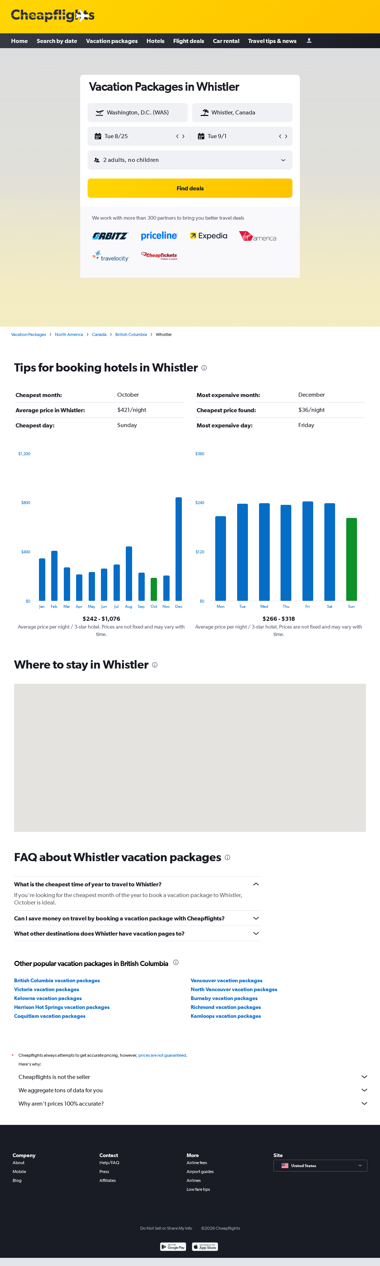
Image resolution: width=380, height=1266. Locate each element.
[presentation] (204, 367)
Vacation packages (112, 40)
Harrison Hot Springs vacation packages (61, 1007)
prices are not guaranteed (162, 1055)
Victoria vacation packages (46, 989)
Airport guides (200, 1171)
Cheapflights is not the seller (194, 1076)
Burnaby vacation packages (224, 998)
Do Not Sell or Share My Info (166, 1228)
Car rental (226, 40)
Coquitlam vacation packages (49, 1016)
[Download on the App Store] (205, 1247)
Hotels (155, 40)
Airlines (194, 1180)
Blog (17, 1180)
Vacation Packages (28, 334)
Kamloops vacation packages (226, 1016)
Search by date (57, 40)
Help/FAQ (109, 1162)
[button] (100, 112)
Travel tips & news (272, 40)
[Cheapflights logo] (52, 16)
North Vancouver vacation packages (234, 989)
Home (19, 40)
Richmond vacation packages (226, 1007)
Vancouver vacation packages (226, 980)
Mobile (19, 1171)
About (18, 1162)
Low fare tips (198, 1189)
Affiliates (107, 1180)
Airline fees (197, 1162)
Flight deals (188, 40)
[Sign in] (309, 41)
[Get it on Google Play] (173, 1247)
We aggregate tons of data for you (194, 1090)
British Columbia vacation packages (57, 980)
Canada (99, 334)
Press (104, 1171)
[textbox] (138, 112)
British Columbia (131, 334)
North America (69, 334)
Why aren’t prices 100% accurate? (194, 1103)
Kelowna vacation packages (48, 998)
